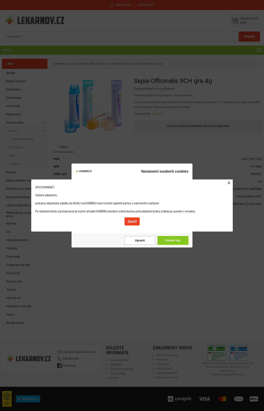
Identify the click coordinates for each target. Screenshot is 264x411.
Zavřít (132, 221)
